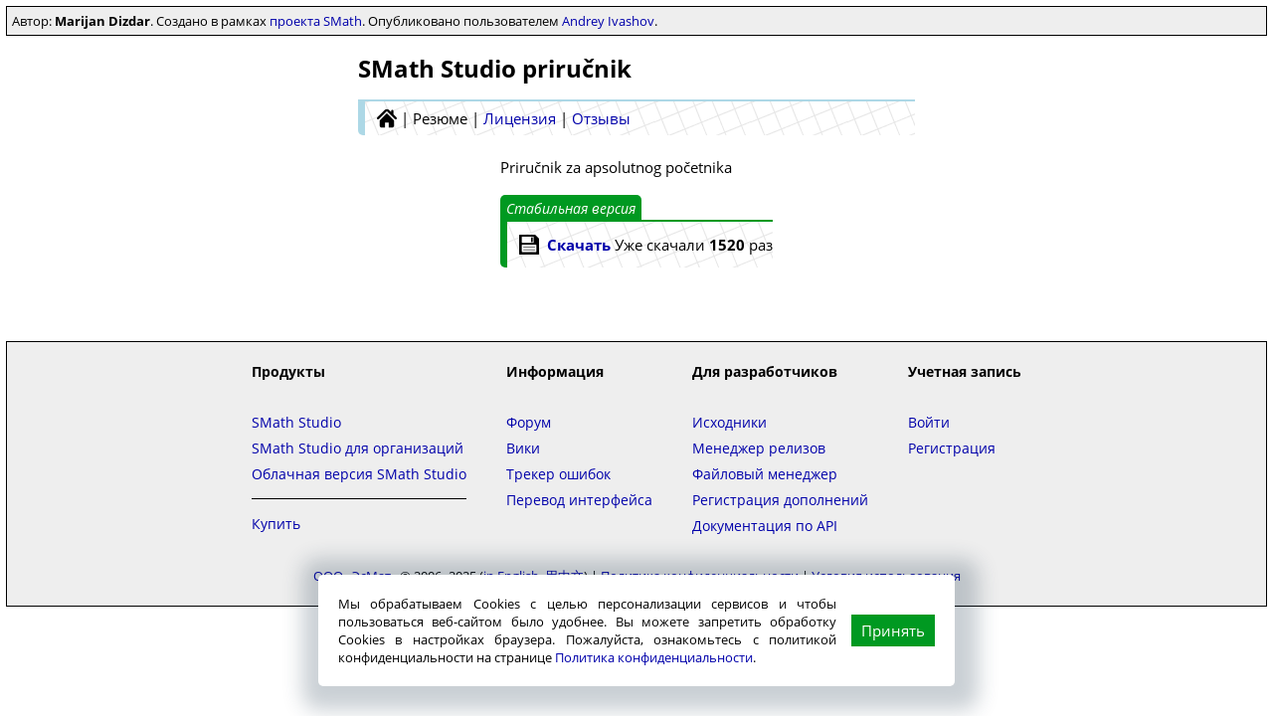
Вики (523, 448)
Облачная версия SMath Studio (359, 473)
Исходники (729, 422)
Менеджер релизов (758, 448)
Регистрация (952, 448)
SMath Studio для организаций (357, 448)
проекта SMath (316, 21)
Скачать (579, 245)
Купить (276, 523)
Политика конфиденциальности (654, 657)
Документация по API (764, 525)
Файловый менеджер (764, 473)
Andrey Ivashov (608, 21)
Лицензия (519, 118)
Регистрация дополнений (780, 499)
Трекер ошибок (558, 473)
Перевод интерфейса (579, 499)
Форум (528, 422)
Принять (893, 630)
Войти (929, 422)
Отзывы (601, 118)
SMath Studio (296, 422)
